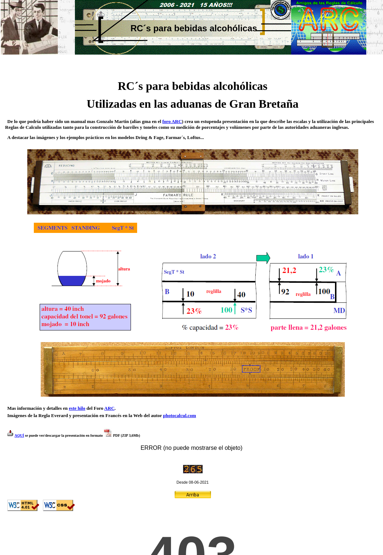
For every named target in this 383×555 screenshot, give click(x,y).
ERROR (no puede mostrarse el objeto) (191, 448)
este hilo (77, 408)
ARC (109, 408)
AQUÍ (19, 435)
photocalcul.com (179, 415)
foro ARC (172, 121)
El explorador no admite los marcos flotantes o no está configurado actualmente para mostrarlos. (191, 536)
